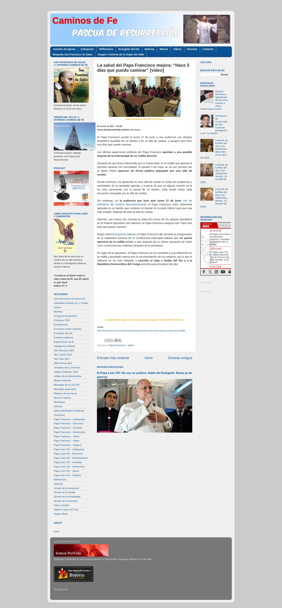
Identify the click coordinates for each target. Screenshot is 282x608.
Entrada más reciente (113, 358)
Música (164, 49)
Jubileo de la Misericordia (67, 376)
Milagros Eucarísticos (65, 393)
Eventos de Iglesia (64, 49)
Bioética (58, 311)
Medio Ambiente (62, 380)
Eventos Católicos (63, 337)
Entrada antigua (180, 358)
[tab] (209, 225)
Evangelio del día (63, 333)
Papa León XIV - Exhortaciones (71, 458)
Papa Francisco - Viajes (66, 440)
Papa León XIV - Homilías (68, 462)
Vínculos (192, 49)
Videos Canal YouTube (66, 509)
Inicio (149, 358)
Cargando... (206, 282)
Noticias (149, 49)
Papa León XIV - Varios (66, 471)
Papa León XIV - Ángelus (67, 475)
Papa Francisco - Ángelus (68, 445)
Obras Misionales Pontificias (69, 410)
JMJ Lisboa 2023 (63, 354)
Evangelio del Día (129, 49)
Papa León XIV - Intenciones (69, 466)
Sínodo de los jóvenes (66, 501)
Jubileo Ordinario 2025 (66, 372)
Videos (177, 49)
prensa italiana (127, 234)
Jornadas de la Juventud (67, 367)
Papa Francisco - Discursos (68, 423)
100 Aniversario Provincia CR (69, 298)
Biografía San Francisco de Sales (72, 54)
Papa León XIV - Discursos (68, 453)
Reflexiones (106, 49)
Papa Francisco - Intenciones (69, 432)
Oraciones (59, 415)
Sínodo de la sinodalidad (67, 496)
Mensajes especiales (65, 389)
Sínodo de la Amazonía (66, 488)
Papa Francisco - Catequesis (69, 419)
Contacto (208, 49)
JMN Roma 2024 (63, 363)
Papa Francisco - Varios (121, 345)
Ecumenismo (61, 324)
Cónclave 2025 (62, 320)
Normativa (59, 402)
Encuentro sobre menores (68, 329)
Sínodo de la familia (64, 492)
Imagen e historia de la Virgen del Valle (121, 54)
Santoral (58, 484)
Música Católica (62, 397)
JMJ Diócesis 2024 (64, 350)
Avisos (57, 307)
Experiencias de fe (64, 341)
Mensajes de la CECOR (66, 384)
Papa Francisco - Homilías (68, 427)
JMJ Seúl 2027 (62, 359)
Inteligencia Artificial (64, 346)
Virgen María (61, 514)
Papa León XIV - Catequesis (69, 449)
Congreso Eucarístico (65, 316)
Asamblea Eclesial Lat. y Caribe (71, 303)
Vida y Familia (61, 505)
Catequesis (87, 49)
